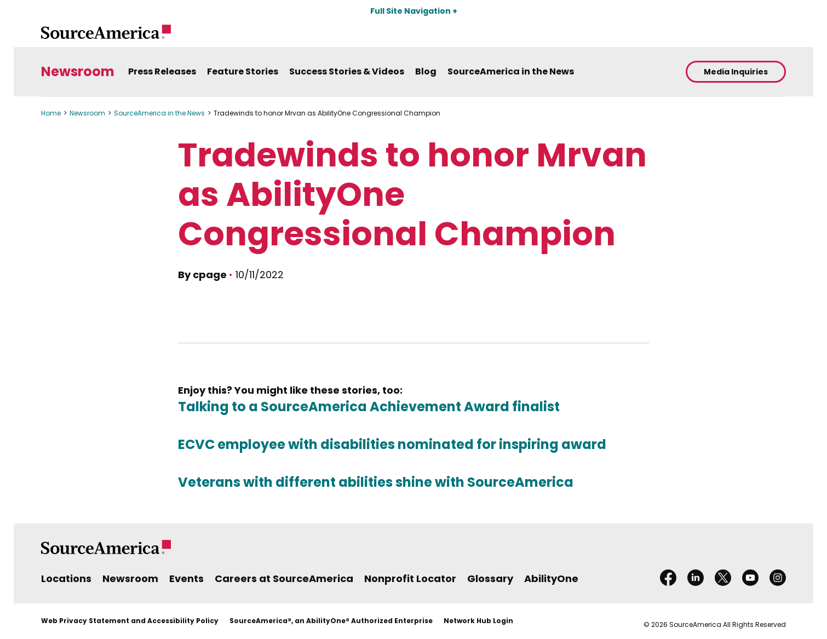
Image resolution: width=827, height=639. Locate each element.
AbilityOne (551, 578)
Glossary (490, 578)
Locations (66, 578)
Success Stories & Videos (346, 71)
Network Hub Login (478, 620)
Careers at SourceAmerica (284, 578)
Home (51, 113)
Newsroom (77, 72)
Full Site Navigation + (413, 11)
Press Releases (162, 71)
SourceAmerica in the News (510, 71)
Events (186, 578)
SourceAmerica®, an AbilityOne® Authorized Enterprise (331, 620)
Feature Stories (242, 71)
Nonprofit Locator (410, 578)
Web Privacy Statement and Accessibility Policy (130, 620)
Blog (426, 71)
